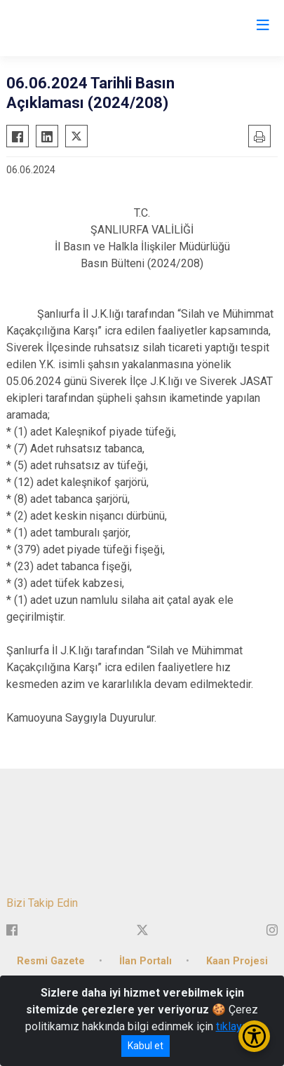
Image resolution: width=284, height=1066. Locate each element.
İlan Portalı (145, 961)
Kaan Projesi (237, 961)
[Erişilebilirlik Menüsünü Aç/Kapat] (254, 1036)
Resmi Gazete (51, 961)
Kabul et (145, 1045)
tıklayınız (237, 1026)
